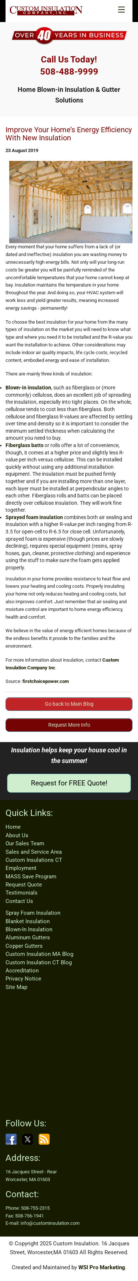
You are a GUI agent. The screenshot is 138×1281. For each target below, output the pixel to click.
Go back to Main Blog (69, 704)
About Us (17, 835)
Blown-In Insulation (29, 929)
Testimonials (22, 892)
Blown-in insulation (28, 388)
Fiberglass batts (24, 445)
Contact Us (19, 901)
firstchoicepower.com (45, 681)
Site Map (16, 987)
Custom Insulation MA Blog (39, 954)
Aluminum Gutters (28, 937)
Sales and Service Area (34, 852)
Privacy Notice (23, 978)
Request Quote (24, 884)
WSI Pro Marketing (101, 1267)
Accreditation (22, 970)
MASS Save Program (31, 876)
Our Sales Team (25, 843)
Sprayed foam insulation (34, 517)
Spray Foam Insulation (33, 913)
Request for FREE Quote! (69, 783)
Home (13, 827)
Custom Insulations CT (34, 860)
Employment (21, 868)
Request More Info (69, 725)
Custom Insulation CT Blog (39, 962)
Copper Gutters (24, 946)
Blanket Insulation (28, 921)
